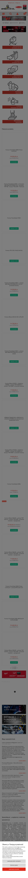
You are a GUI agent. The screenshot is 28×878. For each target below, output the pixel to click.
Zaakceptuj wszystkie (14, 869)
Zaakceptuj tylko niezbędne (14, 861)
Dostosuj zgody (14, 865)
